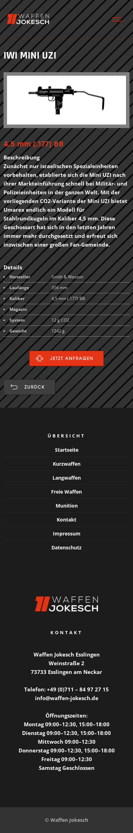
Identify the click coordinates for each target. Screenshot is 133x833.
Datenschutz (66, 547)
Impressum (66, 533)
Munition (67, 505)
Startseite (66, 449)
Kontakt (66, 519)
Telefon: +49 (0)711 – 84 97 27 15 (66, 689)
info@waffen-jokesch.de (66, 698)
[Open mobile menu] (119, 19)
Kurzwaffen (66, 463)
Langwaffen (66, 477)
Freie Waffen (66, 491)
